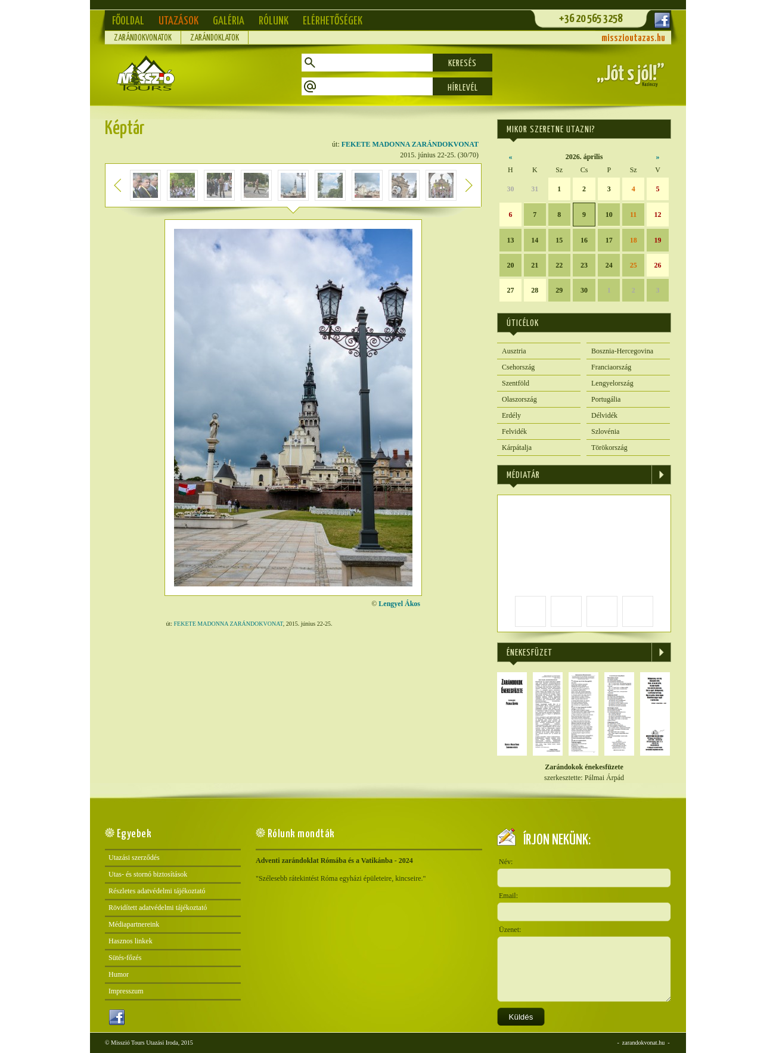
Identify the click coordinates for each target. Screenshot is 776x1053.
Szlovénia (605, 431)
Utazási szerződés (134, 857)
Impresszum (126, 991)
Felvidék (514, 431)
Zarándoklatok (214, 38)
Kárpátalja (517, 447)
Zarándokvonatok (143, 38)
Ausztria (514, 351)
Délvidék (604, 415)
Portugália (605, 399)
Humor (118, 974)
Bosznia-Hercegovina (622, 351)
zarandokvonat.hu (643, 1042)
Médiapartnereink (133, 924)
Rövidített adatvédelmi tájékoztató (157, 907)
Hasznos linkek (130, 941)
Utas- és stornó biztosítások (147, 874)
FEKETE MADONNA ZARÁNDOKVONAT (410, 144)
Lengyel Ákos (399, 604)
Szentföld (515, 383)
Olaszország (519, 399)
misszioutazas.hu (633, 38)
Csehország (518, 367)
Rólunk (273, 21)
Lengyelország (612, 383)
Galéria (228, 21)
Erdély (511, 415)
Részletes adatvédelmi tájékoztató (157, 891)
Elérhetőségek (332, 21)
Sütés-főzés (124, 957)
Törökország (609, 447)
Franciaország (611, 367)
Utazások (178, 21)
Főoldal (128, 21)
